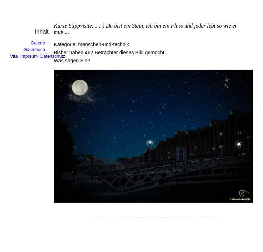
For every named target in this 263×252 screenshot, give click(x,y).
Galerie (38, 43)
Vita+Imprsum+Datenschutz (37, 56)
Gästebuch (34, 49)
